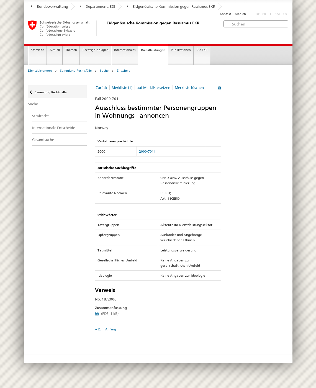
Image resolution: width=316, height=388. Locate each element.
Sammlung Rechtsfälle (76, 71)
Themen (71, 50)
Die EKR (201, 50)
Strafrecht (40, 116)
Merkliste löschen (189, 87)
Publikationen (181, 50)
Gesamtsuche (43, 139)
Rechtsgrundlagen (96, 50)
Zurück (101, 87)
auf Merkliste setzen (153, 87)
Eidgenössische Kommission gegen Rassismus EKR (171, 6)
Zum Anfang (107, 329)
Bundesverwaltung (49, 6)
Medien (240, 14)
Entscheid (123, 71)
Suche (104, 71)
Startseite (37, 50)
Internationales (124, 50)
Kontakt (225, 14)
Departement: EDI (97, 6)
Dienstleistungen (153, 50)
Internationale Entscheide (53, 127)
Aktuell (55, 50)
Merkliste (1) (122, 87)
